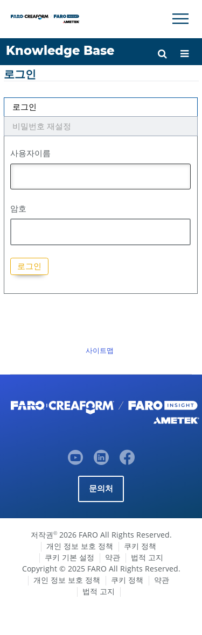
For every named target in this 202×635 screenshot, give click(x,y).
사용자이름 (30, 152)
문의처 (101, 488)
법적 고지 (147, 557)
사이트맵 (100, 350)
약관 (112, 557)
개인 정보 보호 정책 (79, 546)
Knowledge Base (60, 50)
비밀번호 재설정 (41, 126)
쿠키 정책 (140, 546)
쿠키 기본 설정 (69, 557)
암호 (18, 208)
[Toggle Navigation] (180, 19)
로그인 (24, 106)
